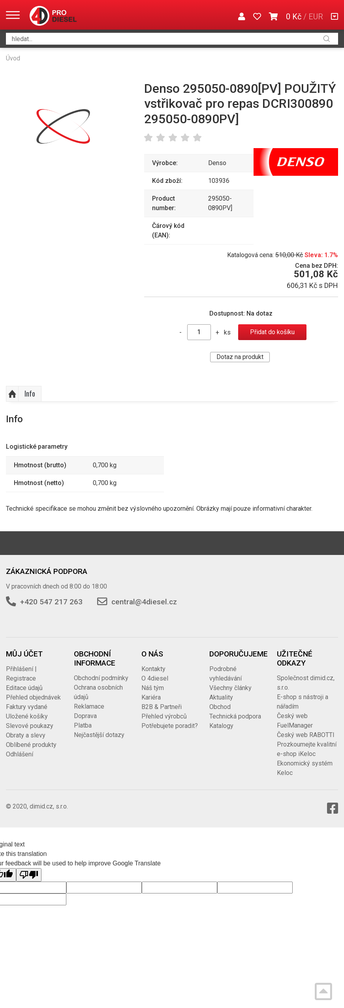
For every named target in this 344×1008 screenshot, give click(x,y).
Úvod (13, 58)
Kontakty (153, 669)
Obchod (220, 707)
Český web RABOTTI (306, 735)
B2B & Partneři (161, 707)
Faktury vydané (26, 707)
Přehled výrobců (164, 716)
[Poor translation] (28, 875)
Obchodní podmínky (101, 678)
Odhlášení (19, 754)
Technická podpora (235, 716)
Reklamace (89, 706)
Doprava (85, 716)
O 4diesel (154, 678)
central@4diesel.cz (144, 601)
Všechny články (230, 688)
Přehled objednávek (33, 697)
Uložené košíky (27, 716)
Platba (83, 725)
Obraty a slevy (25, 735)
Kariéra (151, 697)
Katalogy (221, 726)
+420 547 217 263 (51, 601)
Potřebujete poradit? (169, 726)
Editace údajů (24, 688)
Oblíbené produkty (31, 744)
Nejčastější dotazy (99, 735)
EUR (315, 16)
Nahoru (12, 393)
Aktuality (221, 697)
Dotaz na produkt (239, 357)
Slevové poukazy (29, 726)
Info (29, 393)
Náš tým (152, 688)
